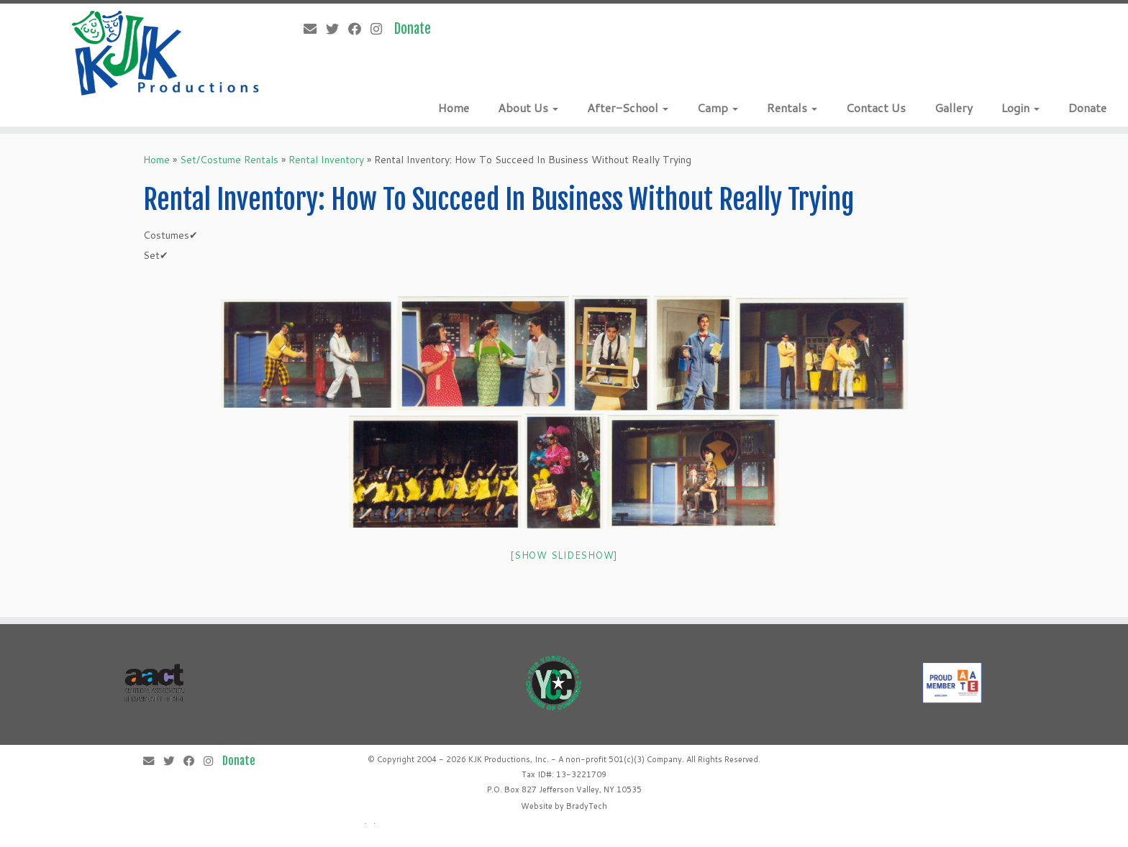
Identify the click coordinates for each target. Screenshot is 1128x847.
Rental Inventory (326, 159)
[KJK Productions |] (166, 53)
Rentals (792, 107)
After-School (627, 107)
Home (453, 107)
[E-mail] (315, 28)
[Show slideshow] (564, 555)
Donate (1087, 107)
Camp (717, 107)
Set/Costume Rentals (229, 159)
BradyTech (586, 806)
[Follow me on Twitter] (337, 28)
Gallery (953, 107)
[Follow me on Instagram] (380, 28)
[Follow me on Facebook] (359, 28)
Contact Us (876, 107)
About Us (528, 107)
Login (1020, 107)
